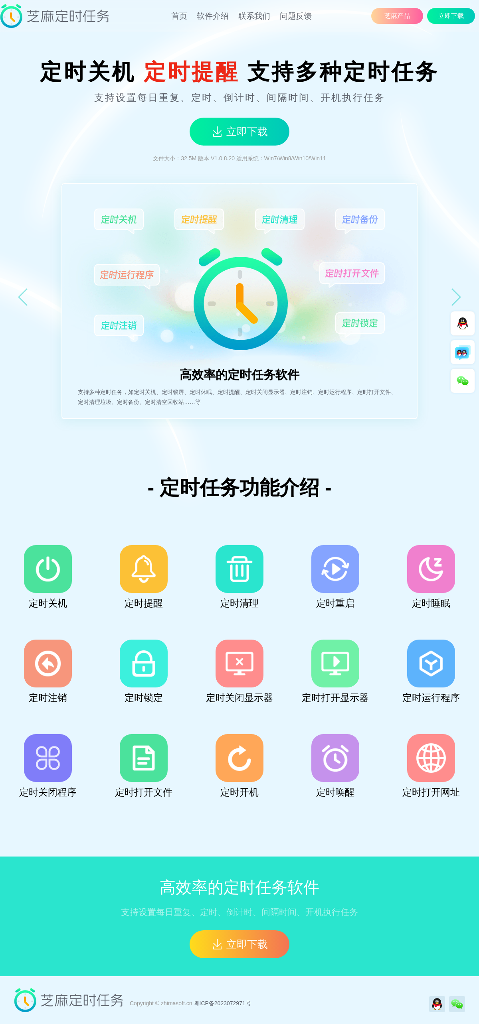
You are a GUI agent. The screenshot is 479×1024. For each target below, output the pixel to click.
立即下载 (451, 15)
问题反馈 (296, 16)
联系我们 (254, 16)
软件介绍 (213, 16)
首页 (179, 16)
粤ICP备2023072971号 (222, 1003)
